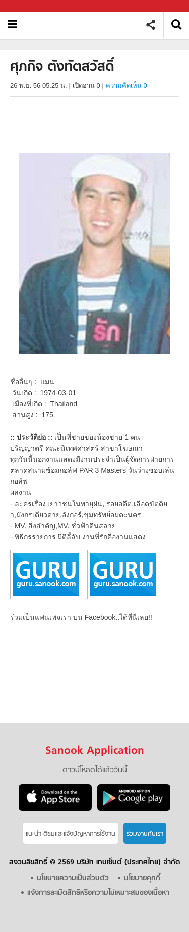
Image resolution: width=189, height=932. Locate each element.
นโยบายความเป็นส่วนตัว (73, 878)
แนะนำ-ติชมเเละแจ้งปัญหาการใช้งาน (70, 834)
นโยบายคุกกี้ (142, 878)
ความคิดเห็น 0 (126, 85)
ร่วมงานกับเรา (145, 834)
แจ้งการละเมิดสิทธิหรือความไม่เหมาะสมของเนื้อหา (98, 893)
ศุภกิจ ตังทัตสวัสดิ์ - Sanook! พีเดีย (84, 25)
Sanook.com (30, 6)
